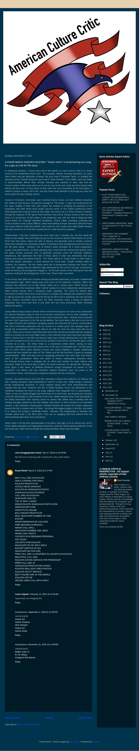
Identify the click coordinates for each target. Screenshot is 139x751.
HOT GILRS (20, 539)
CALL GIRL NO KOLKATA (27, 495)
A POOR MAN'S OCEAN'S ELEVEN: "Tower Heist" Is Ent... (118, 432)
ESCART (19, 519)
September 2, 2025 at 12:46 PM (43, 612)
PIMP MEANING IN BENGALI (29, 525)
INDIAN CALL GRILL (25, 527)
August (108, 448)
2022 (105, 346)
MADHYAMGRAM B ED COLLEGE (31, 522)
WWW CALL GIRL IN (25, 563)
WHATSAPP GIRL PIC (25, 498)
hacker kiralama (22, 622)
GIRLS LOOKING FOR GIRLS (29, 481)
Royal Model (21, 470)
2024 (105, 338)
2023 (105, 342)
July (107, 452)
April (107, 460)
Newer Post (12, 718)
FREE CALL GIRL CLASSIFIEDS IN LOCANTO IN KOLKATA (43, 554)
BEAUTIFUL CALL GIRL (26, 557)
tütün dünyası (21, 625)
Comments (107, 274)
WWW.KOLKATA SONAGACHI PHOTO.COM (36, 504)
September (110, 444)
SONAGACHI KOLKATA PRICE (29, 492)
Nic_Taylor (74, 742)
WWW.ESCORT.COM (25, 507)
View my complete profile (111, 527)
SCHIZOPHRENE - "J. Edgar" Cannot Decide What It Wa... (119, 410)
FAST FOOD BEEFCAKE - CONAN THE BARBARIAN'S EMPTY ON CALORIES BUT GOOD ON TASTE (115, 199)
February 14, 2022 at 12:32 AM (44, 594)
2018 (105, 359)
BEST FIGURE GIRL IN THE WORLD (32, 574)
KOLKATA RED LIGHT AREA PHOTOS (33, 568)
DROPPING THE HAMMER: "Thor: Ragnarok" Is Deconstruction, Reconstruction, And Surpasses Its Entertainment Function (117, 239)
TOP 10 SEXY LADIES (25, 501)
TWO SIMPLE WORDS (115, 417)
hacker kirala (21, 631)
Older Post (85, 718)
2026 (105, 330)
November (110, 395)
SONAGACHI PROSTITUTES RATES (32, 566)
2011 (105, 387)
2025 (105, 334)
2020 (105, 350)
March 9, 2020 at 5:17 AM (40, 470)
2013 (105, 379)
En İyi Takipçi (21, 654)
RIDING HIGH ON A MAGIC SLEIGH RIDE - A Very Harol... (118, 423)
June (107, 456)
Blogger (95, 742)
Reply (17, 461)
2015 (105, 371)
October (109, 440)
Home (49, 718)
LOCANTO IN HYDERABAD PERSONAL (34, 536)
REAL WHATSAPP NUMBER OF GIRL (33, 516)
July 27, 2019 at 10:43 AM (54, 452)
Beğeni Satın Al (22, 652)
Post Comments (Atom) (29, 724)
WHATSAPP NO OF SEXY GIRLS (31, 545)
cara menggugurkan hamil (28, 452)
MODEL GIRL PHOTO (25, 533)
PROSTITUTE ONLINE (26, 510)
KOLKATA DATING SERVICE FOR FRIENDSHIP (38, 560)
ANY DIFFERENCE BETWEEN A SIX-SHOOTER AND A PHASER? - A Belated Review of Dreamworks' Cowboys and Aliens (117, 213)
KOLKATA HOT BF (23, 577)
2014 (105, 375)
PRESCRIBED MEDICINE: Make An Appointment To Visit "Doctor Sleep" (117, 226)
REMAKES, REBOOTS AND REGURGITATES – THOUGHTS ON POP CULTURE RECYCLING (117, 253)
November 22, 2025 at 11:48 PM (43, 644)
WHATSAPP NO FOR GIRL (28, 551)
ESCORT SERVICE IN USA (28, 548)
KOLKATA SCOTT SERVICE (28, 572)
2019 (105, 354)
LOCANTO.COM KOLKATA (28, 542)
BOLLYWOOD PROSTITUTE (28, 513)
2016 (105, 367)
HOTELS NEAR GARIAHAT (28, 486)
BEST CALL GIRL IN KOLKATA (29, 478)
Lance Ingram (22, 594)
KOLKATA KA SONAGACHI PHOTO (32, 489)
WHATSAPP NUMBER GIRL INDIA (31, 530)
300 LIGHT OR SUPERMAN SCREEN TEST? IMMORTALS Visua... (118, 401)
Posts (105, 270)
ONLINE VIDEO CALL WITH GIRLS (32, 580)
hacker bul (20, 619)
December (110, 391)
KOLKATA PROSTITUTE (26, 483)
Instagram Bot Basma (25, 657)
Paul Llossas (123, 480)
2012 (105, 383)
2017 (105, 363)
